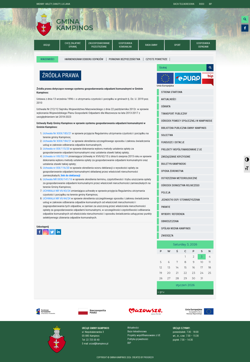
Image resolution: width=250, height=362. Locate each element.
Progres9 (149, 357)
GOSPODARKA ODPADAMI (203, 45)
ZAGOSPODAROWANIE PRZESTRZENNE (99, 45)
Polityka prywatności (137, 339)
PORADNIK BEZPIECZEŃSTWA (125, 59)
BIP (210, 4)
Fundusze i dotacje (172, 142)
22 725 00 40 (92, 339)
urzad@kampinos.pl (98, 343)
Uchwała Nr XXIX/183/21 (57, 133)
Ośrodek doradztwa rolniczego (180, 185)
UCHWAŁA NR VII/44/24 (56, 198)
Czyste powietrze (156, 59)
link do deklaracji (70, 175)
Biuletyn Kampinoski (173, 163)
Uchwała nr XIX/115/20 (56, 148)
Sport (177, 45)
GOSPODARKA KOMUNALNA (125, 45)
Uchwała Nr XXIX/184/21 (57, 141)
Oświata (165, 106)
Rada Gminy (151, 45)
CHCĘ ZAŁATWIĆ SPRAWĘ (73, 45)
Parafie (165, 206)
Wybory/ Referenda (172, 214)
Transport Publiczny (174, 113)
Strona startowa (171, 92)
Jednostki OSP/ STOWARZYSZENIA (180, 199)
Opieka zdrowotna (172, 171)
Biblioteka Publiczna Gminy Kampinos (183, 127)
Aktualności (168, 99)
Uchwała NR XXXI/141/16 (57, 179)
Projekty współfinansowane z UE (181, 149)
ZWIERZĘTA (167, 235)
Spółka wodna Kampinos (176, 228)
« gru (161, 291)
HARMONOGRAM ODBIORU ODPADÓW (84, 59)
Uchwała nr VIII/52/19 (55, 156)
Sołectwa (167, 135)
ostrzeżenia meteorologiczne (179, 178)
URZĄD (46, 45)
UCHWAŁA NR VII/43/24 (56, 190)
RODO (201, 4)
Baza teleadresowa (183, 4)
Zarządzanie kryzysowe (175, 156)
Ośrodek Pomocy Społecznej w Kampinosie (186, 120)
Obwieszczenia (170, 221)
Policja (165, 192)
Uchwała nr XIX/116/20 (56, 167)
